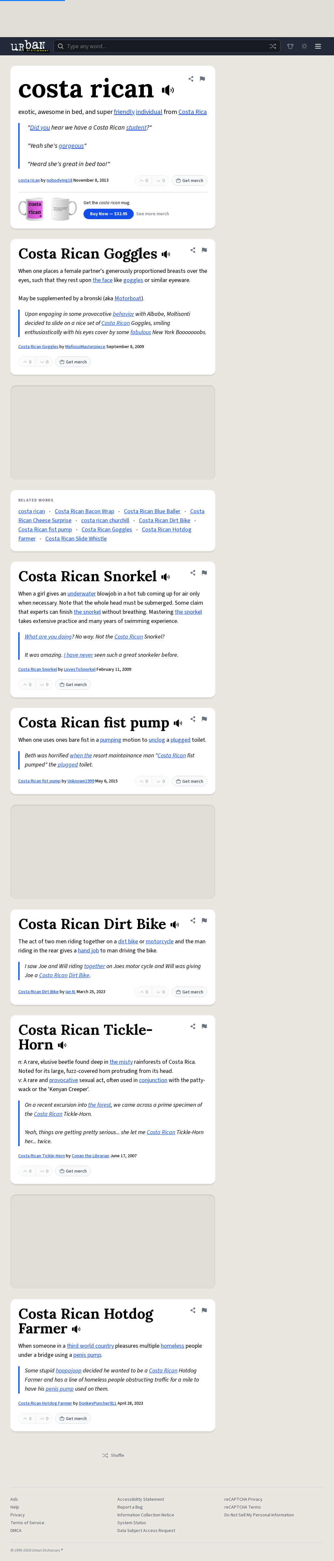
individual (149, 112)
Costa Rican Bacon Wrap (84, 511)
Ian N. (71, 992)
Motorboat (127, 298)
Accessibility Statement (140, 1499)
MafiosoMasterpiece (85, 347)
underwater (82, 594)
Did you (40, 127)
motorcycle (160, 941)
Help (14, 1507)
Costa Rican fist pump (45, 530)
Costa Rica (192, 112)
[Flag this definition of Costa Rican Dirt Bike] (204, 920)
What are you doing (48, 637)
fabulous (140, 332)
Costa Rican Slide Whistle (76, 539)
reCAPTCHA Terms (242, 1507)
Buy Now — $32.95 (108, 214)
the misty (121, 1062)
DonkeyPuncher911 (97, 1403)
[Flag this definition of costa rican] (202, 79)
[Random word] (271, 46)
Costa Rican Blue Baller (152, 511)
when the (81, 756)
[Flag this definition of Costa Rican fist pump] (204, 719)
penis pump (87, 1355)
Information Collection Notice (145, 1515)
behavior (123, 314)
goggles (133, 280)
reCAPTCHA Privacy (243, 1499)
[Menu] (318, 46)
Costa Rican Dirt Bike (164, 520)
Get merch (189, 180)
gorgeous (71, 145)
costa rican (29, 180)
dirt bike (128, 941)
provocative (63, 1080)
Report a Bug (130, 1507)
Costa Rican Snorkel (37, 669)
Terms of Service (27, 1523)
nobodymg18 (59, 180)
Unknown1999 (81, 781)
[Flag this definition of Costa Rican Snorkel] (204, 573)
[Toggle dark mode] (303, 46)
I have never (78, 655)
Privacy (17, 1515)
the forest (99, 1105)
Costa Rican (115, 323)
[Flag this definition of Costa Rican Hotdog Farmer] (204, 1310)
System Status (131, 1523)
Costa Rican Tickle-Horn (41, 1156)
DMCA (16, 1530)
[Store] (289, 46)
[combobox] (166, 46)
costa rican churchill (105, 520)
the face (103, 280)
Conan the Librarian (90, 1156)
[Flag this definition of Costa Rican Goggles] (204, 250)
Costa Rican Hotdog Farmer (45, 1403)
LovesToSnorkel (80, 669)
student (136, 127)
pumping (110, 740)
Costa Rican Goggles (38, 347)
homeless (172, 1346)
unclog (157, 740)
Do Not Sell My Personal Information (259, 1515)
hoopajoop (69, 1371)
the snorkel (87, 612)
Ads (14, 1499)
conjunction (153, 1080)
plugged (180, 740)
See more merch (152, 214)
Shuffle (113, 1455)
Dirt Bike (79, 975)
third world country (90, 1346)
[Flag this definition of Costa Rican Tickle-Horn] (204, 1026)
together (94, 966)
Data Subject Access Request (146, 1530)
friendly (124, 112)
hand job (88, 951)
